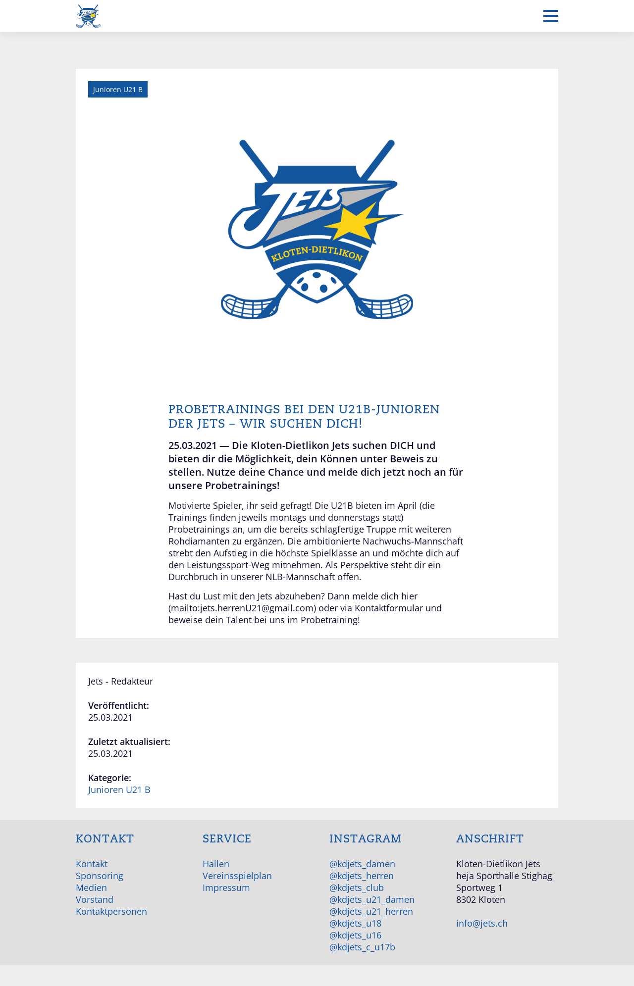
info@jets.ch (482, 923)
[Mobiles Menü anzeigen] (550, 16)
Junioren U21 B (119, 789)
